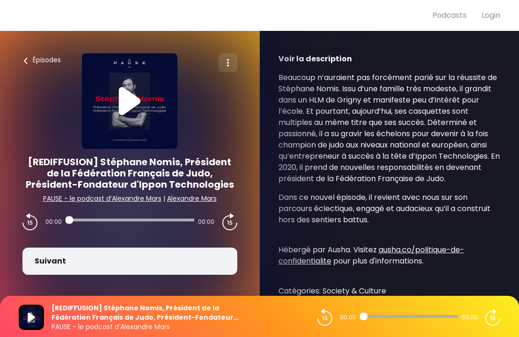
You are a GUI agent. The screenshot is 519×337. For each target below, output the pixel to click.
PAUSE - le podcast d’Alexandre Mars (102, 198)
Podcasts (449, 15)
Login (491, 15)
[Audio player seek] (130, 220)
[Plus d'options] (228, 62)
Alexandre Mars (192, 198)
